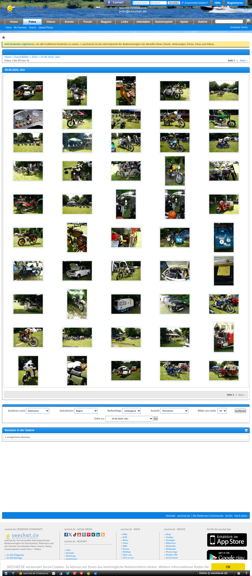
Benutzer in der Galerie (19, 430)
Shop (168, 534)
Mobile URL (172, 554)
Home (14, 21)
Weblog (126, 551)
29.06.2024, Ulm (50, 56)
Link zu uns (128, 557)
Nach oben (240, 515)
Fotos (32, 21)
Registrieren (235, 2)
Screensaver (172, 557)
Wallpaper (171, 548)
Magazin (106, 21)
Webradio (171, 546)
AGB (125, 537)
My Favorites (20, 27)
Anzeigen (170, 540)
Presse (126, 548)
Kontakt (170, 515)
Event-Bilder (21, 56)
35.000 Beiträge (14, 557)
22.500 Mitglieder (15, 555)
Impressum (71, 558)
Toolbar (169, 537)
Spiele (184, 21)
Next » (244, 60)
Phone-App (171, 551)
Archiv (229, 515)
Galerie (202, 21)
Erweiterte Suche (239, 27)
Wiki (125, 546)
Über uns (127, 554)
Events (69, 21)
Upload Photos (45, 27)
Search (32, 27)
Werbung (70, 555)
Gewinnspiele (163, 21)
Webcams (171, 543)
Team (125, 543)
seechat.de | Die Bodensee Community (200, 515)
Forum (87, 21)
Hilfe (217, 2)
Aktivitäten (143, 21)
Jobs (68, 550)
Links (124, 21)
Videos (50, 21)
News (125, 540)
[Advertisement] (126, 477)
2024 (35, 56)
